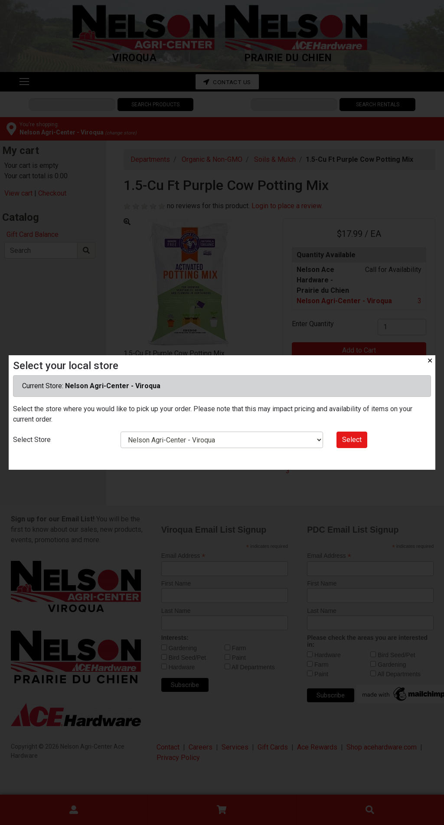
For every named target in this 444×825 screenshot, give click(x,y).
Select (352, 439)
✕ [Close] (430, 360)
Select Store (32, 439)
